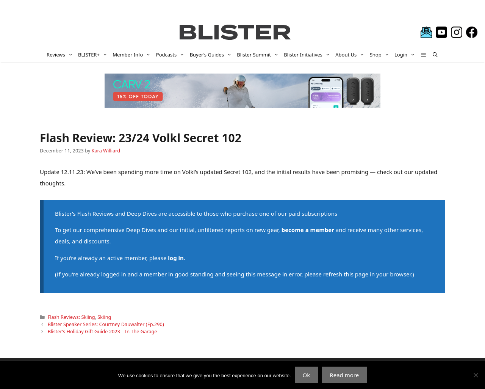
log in (175, 258)
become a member (308, 230)
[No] (475, 375)
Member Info (133, 54)
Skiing (104, 317)
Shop (381, 54)
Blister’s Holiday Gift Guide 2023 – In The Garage (102, 331)
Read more (344, 375)
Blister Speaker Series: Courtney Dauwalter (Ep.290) (106, 324)
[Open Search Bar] (435, 54)
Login (406, 54)
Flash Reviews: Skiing (71, 317)
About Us (351, 54)
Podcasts (171, 54)
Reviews (61, 54)
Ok (306, 375)
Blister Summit (259, 54)
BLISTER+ (94, 54)
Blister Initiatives (308, 54)
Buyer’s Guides (212, 54)
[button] (424, 54)
